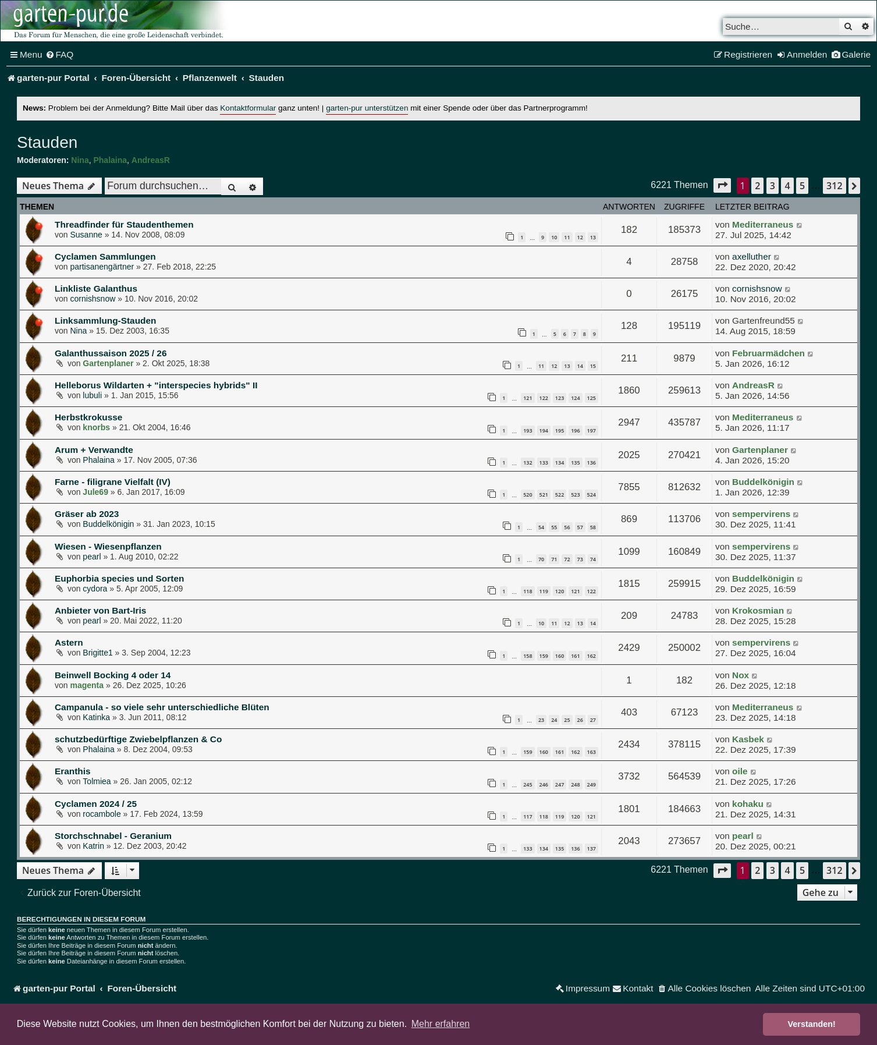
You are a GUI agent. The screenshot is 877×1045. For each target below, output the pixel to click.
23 (541, 720)
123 (559, 398)
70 (541, 559)
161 (575, 656)
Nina (79, 160)
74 (593, 559)
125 (591, 398)
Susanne (86, 234)
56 (567, 527)
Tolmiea (97, 781)
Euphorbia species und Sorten (119, 578)
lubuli (92, 395)
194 (543, 430)
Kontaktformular (248, 108)
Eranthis (73, 771)
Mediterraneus (762, 224)
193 (527, 430)
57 (580, 527)
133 (543, 462)
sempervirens (761, 514)
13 (593, 237)
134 (559, 462)
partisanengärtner (102, 266)
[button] (722, 185)
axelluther (751, 256)
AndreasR (151, 160)
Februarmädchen (768, 353)
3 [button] (772, 185)
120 (559, 591)
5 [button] (802, 185)
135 (575, 462)
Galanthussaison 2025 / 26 (110, 353)
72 (567, 559)
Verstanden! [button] (812, 1024)
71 (554, 559)
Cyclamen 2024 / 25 (96, 804)
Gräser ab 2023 (87, 514)
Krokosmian (758, 610)
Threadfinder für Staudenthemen (124, 224)
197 (591, 430)
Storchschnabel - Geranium (113, 836)
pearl (92, 556)
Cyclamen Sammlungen (105, 256)
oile (740, 771)
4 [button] (787, 185)
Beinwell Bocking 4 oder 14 (113, 675)
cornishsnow (92, 298)
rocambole (101, 814)
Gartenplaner (108, 363)
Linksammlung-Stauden (105, 320)
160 (559, 656)
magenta (87, 685)
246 (543, 784)
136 (591, 462)
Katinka (96, 717)
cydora (95, 588)
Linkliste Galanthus (96, 288)
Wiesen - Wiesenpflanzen (108, 546)
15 (593, 366)
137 (591, 848)
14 (580, 366)
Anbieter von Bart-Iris (100, 610)
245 (527, 784)
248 (575, 784)
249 (591, 784)
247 (559, 784)
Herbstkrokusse (88, 417)
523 (575, 494)
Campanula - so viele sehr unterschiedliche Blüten (162, 707)
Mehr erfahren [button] (440, 1024)
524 (591, 494)
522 (559, 494)
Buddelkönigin (763, 482)
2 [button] (757, 185)
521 (543, 494)
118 (527, 591)
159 (543, 656)
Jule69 (95, 492)
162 (591, 656)
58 (593, 527)
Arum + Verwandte (94, 450)
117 (527, 816)
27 (593, 720)
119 (543, 591)
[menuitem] (59, 55)
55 (554, 527)
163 (591, 752)
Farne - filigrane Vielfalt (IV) (113, 482)
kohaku (748, 804)
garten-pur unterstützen (367, 108)
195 (559, 430)
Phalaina (110, 160)
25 (567, 720)
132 (527, 462)
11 (567, 237)
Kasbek (748, 739)
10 (554, 237)
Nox (740, 675)
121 (527, 398)
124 (575, 398)
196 (575, 430)
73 (580, 559)
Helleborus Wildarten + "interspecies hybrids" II (156, 385)
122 (543, 398)
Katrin (93, 846)
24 (554, 720)
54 (541, 527)
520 (527, 494)
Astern (69, 642)
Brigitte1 (97, 652)
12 (580, 237)
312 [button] (834, 185)
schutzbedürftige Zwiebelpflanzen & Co (138, 739)
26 (580, 720)
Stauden (47, 142)
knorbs (96, 427)
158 (527, 656)
